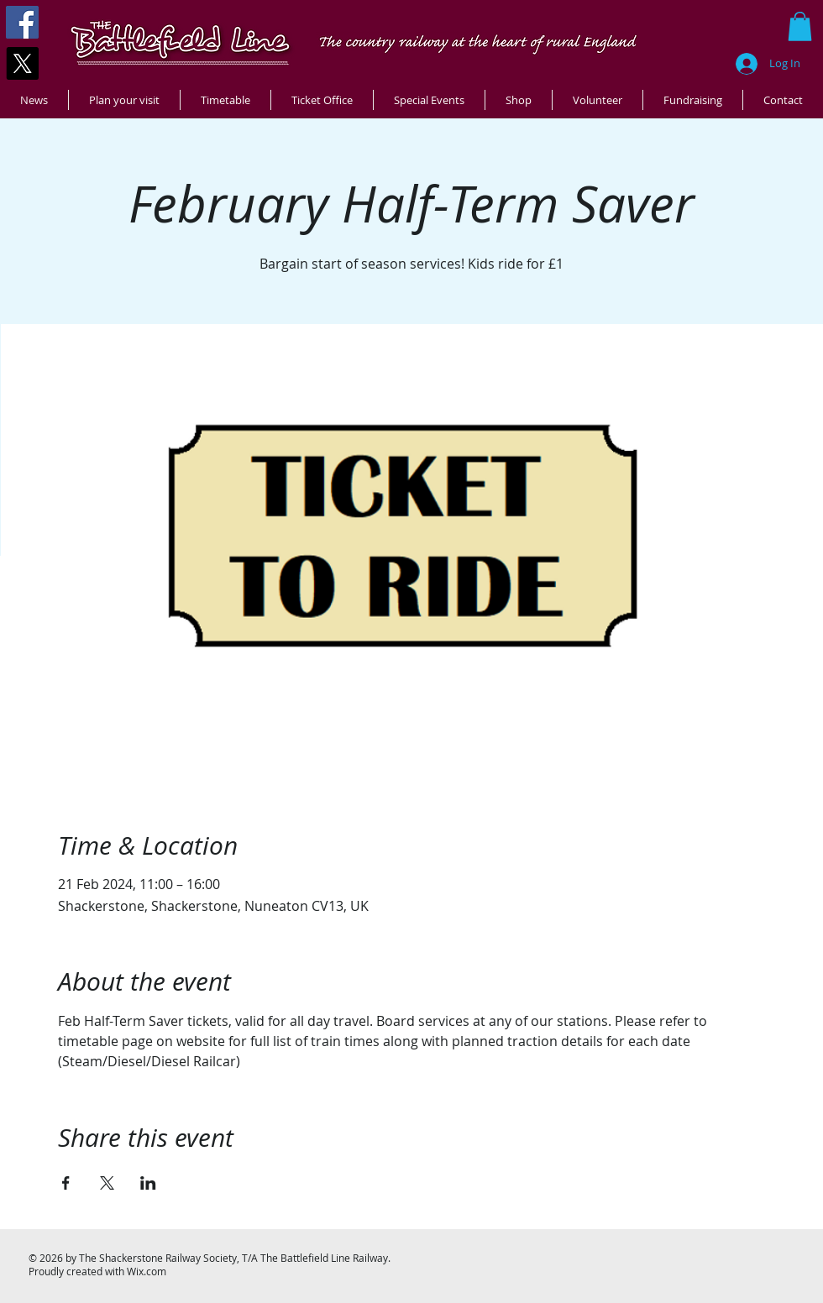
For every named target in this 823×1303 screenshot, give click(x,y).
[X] (22, 63)
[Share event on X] (107, 1183)
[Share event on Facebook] (66, 1183)
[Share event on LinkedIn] (148, 1183)
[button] (800, 26)
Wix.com (146, 1271)
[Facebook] (22, 22)
